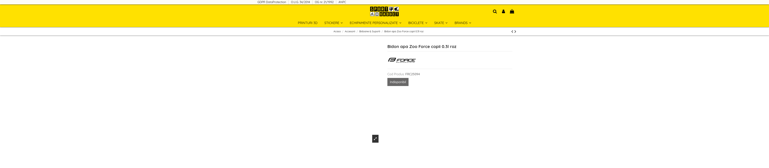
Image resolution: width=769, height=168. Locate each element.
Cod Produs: (395, 74)
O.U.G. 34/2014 (301, 2)
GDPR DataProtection (272, 2)
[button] (462, 22)
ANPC (342, 2)
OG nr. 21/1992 (325, 2)
